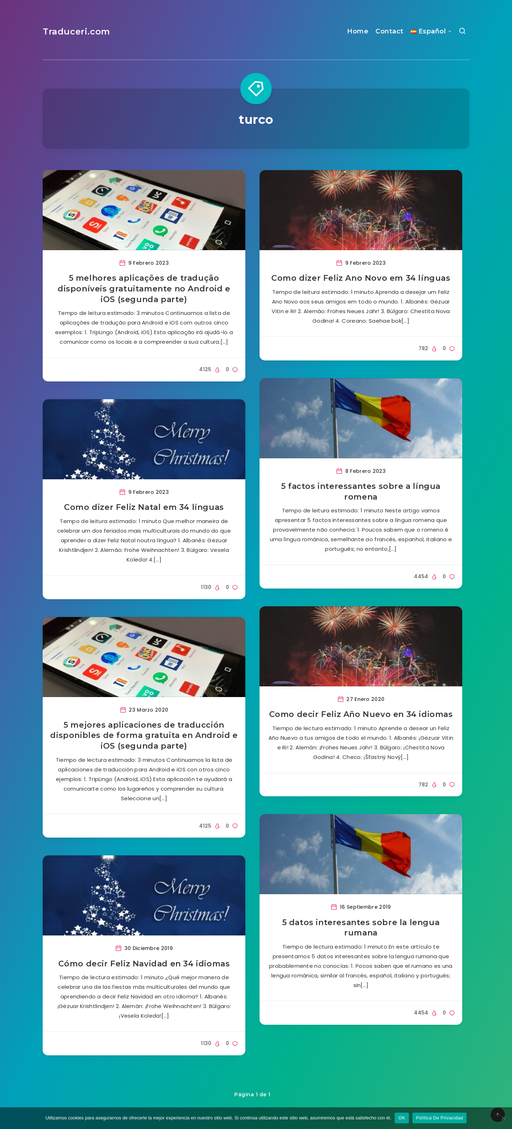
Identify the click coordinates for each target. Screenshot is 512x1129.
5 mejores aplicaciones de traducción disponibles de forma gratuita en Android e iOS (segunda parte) (144, 735)
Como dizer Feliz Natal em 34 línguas (144, 507)
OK (401, 1117)
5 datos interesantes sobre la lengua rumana (361, 928)
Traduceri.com (76, 31)
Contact (389, 31)
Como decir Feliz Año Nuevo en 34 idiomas (361, 714)
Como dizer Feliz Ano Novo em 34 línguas (360, 278)
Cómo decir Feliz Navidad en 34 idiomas (144, 964)
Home (357, 31)
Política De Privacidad (439, 1117)
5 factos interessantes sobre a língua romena (361, 491)
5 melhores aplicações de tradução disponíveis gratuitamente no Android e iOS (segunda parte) (144, 288)
